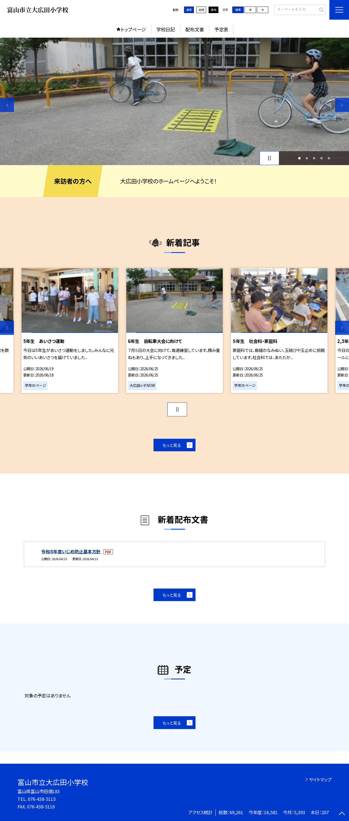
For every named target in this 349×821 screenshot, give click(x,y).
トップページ (133, 29)
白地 (201, 10)
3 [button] (314, 158)
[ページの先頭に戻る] (342, 814)
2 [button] (306, 158)
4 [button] (321, 158)
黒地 (213, 10)
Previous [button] (7, 105)
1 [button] (299, 158)
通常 (189, 10)
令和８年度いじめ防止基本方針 (71, 551)
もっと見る (172, 445)
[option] (174, 101)
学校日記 (165, 29)
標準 (238, 10)
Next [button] (342, 105)
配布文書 (194, 29)
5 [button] (329, 158)
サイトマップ (320, 779)
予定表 (221, 29)
